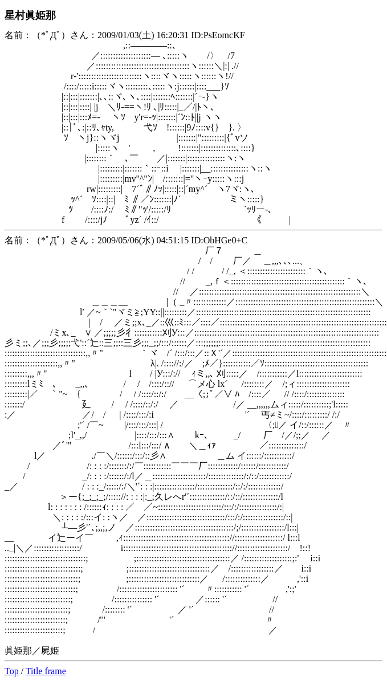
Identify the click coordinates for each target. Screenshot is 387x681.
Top (12, 671)
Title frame (46, 671)
